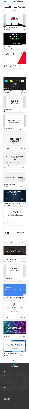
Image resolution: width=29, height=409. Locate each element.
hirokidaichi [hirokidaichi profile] (6, 186)
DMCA (14, 407)
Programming (6, 372)
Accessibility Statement (19, 407)
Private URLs (5, 394)
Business (9, 4)
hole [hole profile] (5, 167)
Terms (9, 407)
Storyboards (5, 375)
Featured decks (6, 376)
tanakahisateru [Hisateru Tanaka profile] (7, 280)
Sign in (15, 1)
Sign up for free (19, 1)
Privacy (12, 407)
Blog (4, 388)
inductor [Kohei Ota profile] (6, 298)
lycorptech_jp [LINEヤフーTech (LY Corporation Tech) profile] (7, 66)
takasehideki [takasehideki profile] (6, 336)
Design (13, 4)
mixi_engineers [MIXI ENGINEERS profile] (7, 242)
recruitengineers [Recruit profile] (7, 48)
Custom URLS (6, 397)
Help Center (5, 387)
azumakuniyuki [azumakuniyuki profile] (7, 29)
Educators (5, 382)
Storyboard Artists (6, 381)
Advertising (5, 391)
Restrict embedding (6, 400)
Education (16, 4)
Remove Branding (6, 399)
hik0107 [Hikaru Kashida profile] (6, 317)
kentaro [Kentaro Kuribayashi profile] (6, 111)
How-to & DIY (21, 4)
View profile (14, 10)
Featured (5, 4)
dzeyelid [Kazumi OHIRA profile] (6, 223)
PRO (8, 92)
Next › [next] (16, 360)
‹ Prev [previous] (13, 360)
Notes (4, 401)
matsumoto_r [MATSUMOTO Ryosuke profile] (7, 261)
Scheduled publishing (7, 398)
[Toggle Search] (24, 1)
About (7, 407)
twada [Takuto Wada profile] (5, 92)
